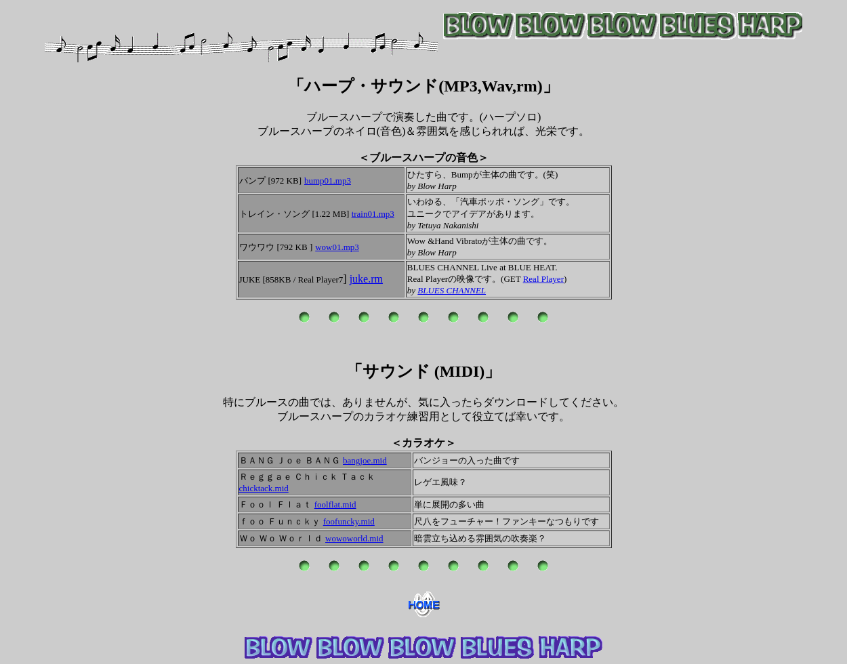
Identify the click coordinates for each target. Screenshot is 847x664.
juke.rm (366, 279)
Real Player (543, 279)
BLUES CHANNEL (451, 290)
